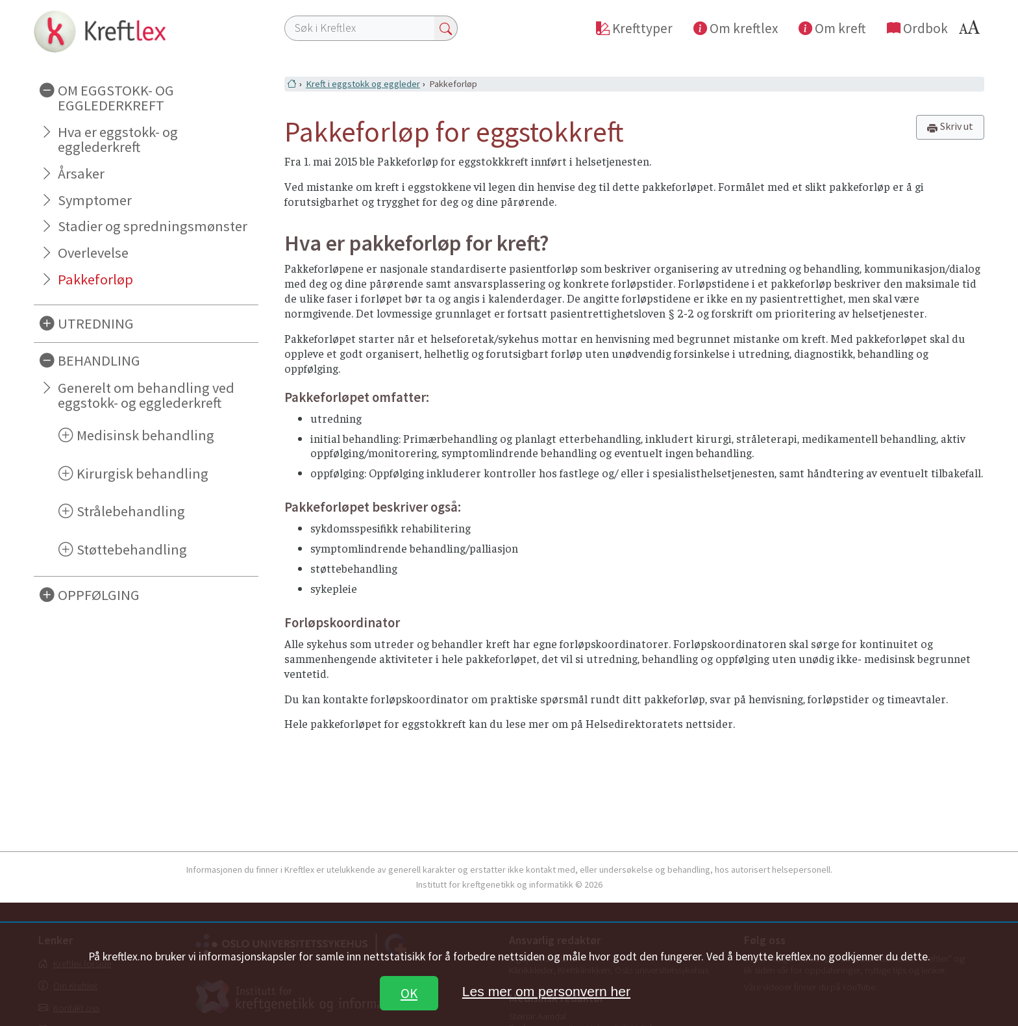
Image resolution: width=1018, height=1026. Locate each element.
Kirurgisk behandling (142, 473)
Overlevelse (93, 253)
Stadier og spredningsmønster (152, 226)
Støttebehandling (132, 549)
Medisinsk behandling (145, 435)
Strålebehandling (131, 511)
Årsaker (81, 173)
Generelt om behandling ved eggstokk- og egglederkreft (146, 395)
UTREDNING (96, 323)
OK (409, 993)
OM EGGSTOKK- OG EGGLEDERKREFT (116, 97)
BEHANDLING (99, 360)
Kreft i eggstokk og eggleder (363, 84)
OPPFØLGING (99, 595)
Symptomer (95, 200)
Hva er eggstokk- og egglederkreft (118, 139)
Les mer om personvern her (546, 991)
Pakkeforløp (95, 279)
